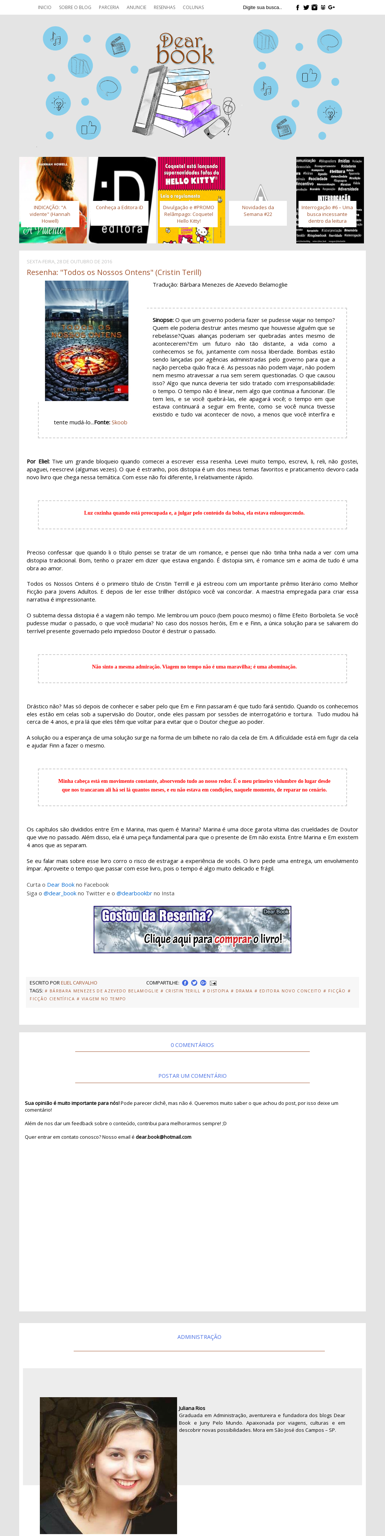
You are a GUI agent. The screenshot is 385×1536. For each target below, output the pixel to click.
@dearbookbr (134, 893)
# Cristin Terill (180, 991)
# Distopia (216, 991)
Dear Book (60, 884)
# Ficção (334, 991)
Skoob (119, 422)
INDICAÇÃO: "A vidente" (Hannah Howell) (50, 214)
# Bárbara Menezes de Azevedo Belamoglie (102, 991)
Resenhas (164, 7)
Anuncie (136, 7)
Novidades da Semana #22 (258, 210)
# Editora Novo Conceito (288, 991)
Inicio (45, 7)
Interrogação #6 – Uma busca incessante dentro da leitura (327, 214)
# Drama (242, 991)
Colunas (193, 7)
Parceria (109, 7)
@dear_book (60, 893)
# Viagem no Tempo (101, 998)
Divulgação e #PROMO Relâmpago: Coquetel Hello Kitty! (188, 214)
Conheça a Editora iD (119, 207)
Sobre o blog (75, 7)
